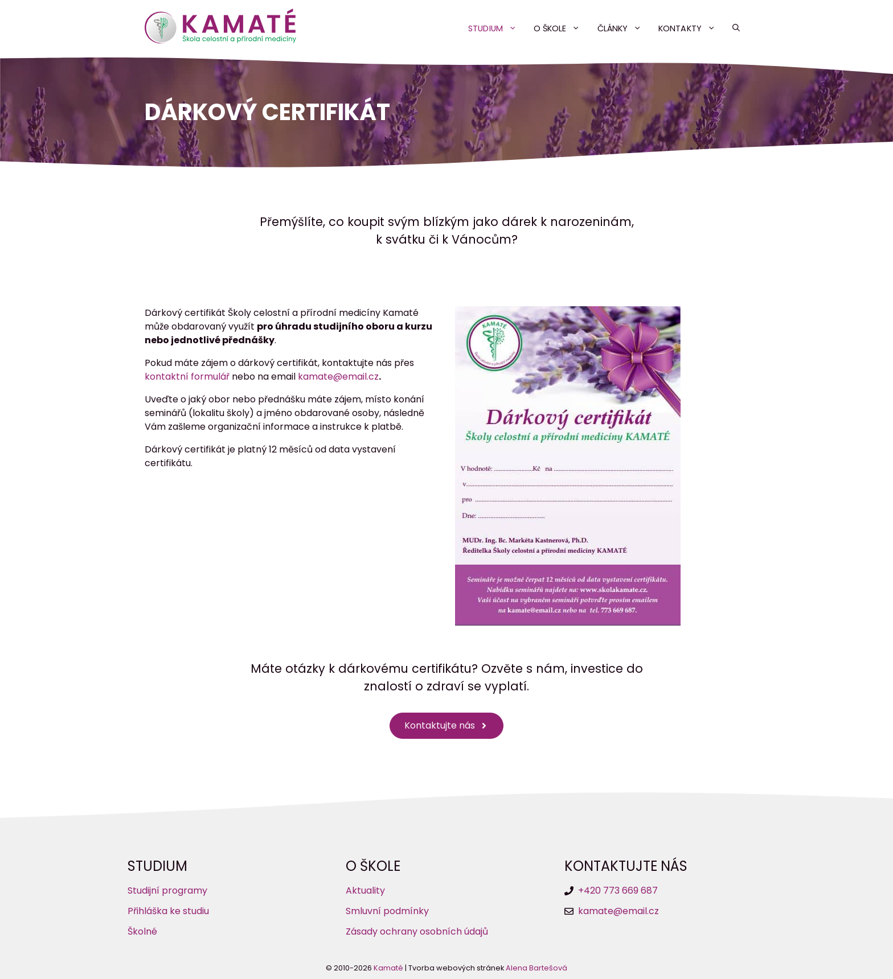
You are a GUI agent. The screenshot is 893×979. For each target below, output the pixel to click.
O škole (561, 28)
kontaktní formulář (187, 376)
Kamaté (388, 968)
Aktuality (365, 890)
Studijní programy (167, 890)
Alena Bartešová (536, 968)
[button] (736, 28)
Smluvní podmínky (387, 911)
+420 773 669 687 (618, 890)
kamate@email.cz (338, 376)
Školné (142, 931)
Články (623, 28)
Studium (496, 28)
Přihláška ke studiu (168, 911)
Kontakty (691, 28)
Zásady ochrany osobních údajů (417, 931)
